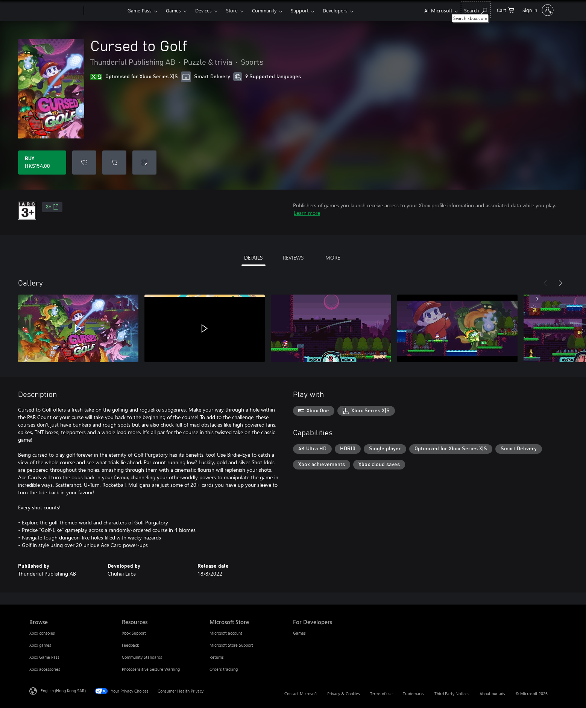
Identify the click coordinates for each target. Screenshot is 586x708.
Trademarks (413, 693)
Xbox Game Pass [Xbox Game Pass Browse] (44, 657)
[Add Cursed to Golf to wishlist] (84, 162)
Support (299, 10)
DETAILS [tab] (253, 257)
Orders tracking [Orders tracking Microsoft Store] (224, 669)
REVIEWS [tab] (293, 257)
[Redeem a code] (144, 162)
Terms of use (381, 693)
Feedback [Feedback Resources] (130, 645)
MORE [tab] (332, 257)
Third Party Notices (451, 693)
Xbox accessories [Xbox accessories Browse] (44, 669)
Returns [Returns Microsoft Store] (217, 657)
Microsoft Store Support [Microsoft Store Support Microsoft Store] (231, 645)
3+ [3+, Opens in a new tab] (52, 207)
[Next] (560, 283)
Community (264, 10)
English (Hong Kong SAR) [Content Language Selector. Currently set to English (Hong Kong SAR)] (63, 690)
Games (173, 10)
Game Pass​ (140, 10)
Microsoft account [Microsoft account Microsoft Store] (226, 633)
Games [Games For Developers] (299, 633)
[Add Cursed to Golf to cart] (114, 162)
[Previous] (545, 283)
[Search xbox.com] (475, 9)
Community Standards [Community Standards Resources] (142, 657)
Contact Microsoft (300, 693)
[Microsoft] (55, 10)
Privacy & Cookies (343, 693)
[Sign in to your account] (537, 10)
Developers (335, 10)
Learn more (307, 212)
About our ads (492, 693)
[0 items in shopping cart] (505, 9)
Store (232, 10)
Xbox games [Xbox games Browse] (40, 645)
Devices (203, 10)
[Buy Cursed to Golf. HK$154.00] (42, 162)
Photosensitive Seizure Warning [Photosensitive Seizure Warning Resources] (151, 669)
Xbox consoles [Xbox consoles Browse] (42, 633)
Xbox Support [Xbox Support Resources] (134, 633)
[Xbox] (105, 10)
